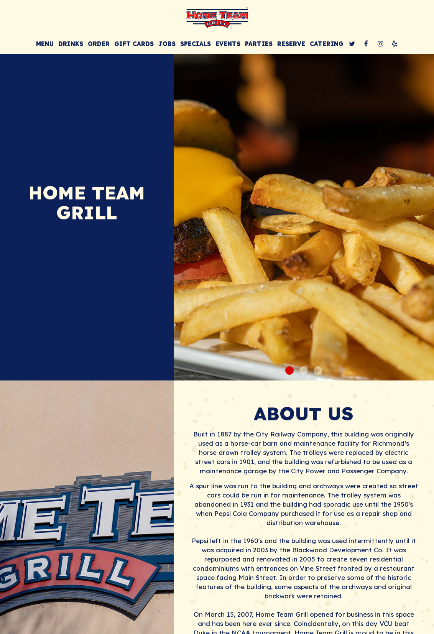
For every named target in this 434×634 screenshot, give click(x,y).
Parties (259, 44)
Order (99, 44)
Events (227, 44)
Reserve (291, 44)
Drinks (70, 44)
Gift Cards (134, 44)
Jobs (167, 44)
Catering (327, 44)
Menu (45, 44)
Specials (195, 44)
